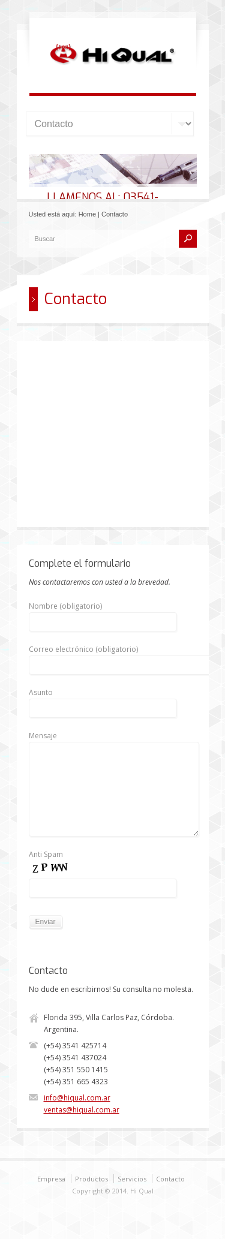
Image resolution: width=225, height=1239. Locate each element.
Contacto (170, 1178)
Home (87, 214)
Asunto (103, 700)
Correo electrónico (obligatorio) (122, 657)
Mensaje (114, 741)
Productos (91, 1178)
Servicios (132, 1178)
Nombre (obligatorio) (103, 614)
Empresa (51, 1178)
